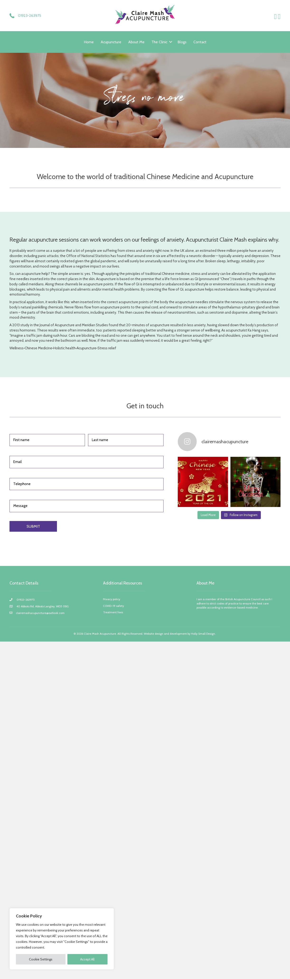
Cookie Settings (40, 959)
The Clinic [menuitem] (159, 42)
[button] (170, 42)
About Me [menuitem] (136, 42)
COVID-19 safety (113, 606)
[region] (61, 938)
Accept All (87, 959)
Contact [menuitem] (199, 42)
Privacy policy (111, 599)
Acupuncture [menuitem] (111, 42)
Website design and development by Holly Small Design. (180, 633)
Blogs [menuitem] (182, 42)
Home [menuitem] (89, 42)
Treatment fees (113, 612)
